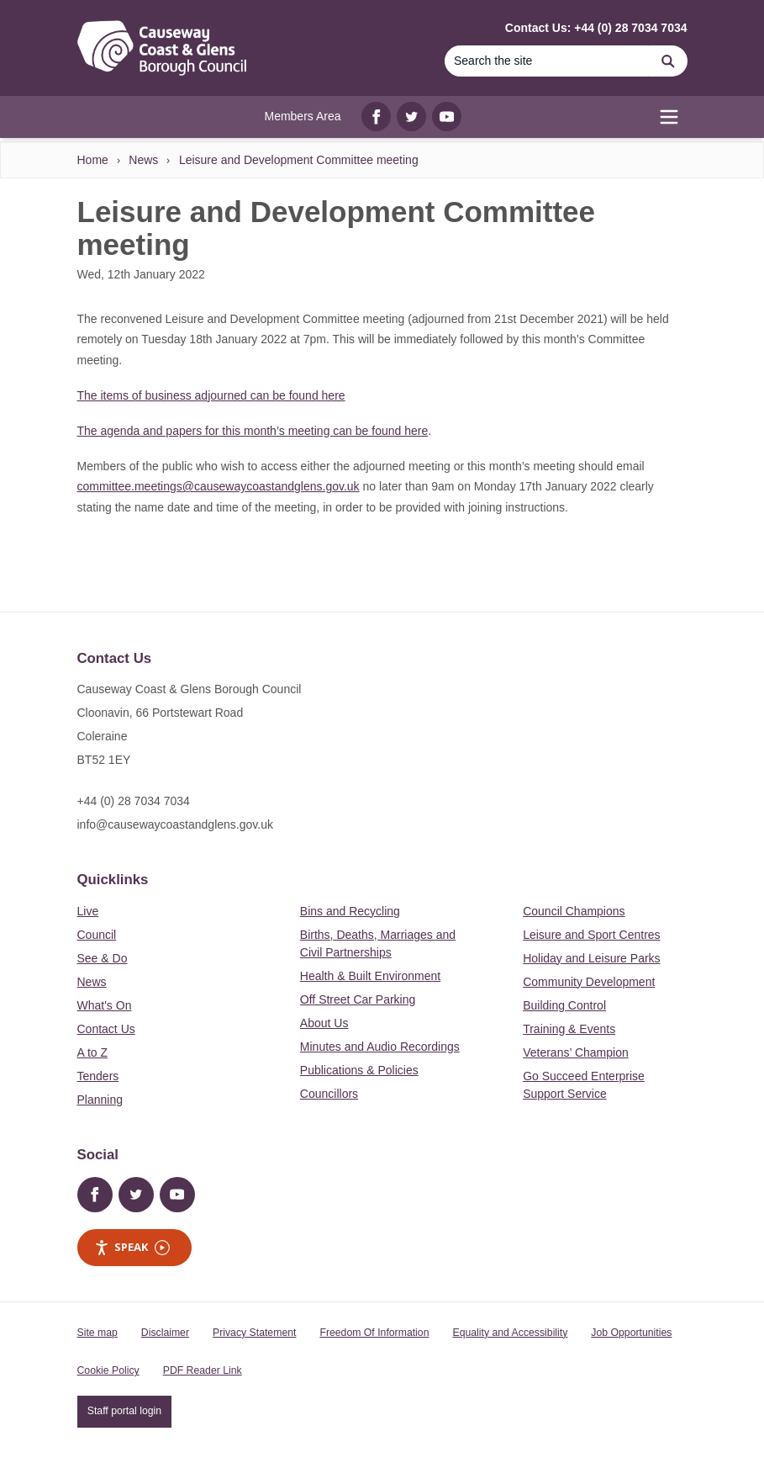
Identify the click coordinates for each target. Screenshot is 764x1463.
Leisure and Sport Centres (591, 934)
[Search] (547, 61)
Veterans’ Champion (576, 1052)
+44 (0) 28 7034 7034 (133, 801)
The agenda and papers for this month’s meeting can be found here (253, 430)
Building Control (564, 1005)
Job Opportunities (631, 1332)
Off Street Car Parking (357, 999)
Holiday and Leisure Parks (591, 958)
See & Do (102, 958)
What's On (104, 1005)
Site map (97, 1332)
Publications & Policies (359, 1070)
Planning (100, 1099)
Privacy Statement (254, 1332)
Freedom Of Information (374, 1332)
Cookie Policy (108, 1370)
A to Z (92, 1052)
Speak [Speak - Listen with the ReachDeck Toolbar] (132, 1247)
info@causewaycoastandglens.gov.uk (175, 824)
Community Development (589, 982)
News (143, 160)
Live (88, 911)
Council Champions (573, 911)
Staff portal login (124, 1411)
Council (97, 934)
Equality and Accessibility (509, 1332)
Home (92, 160)
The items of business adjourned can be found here (211, 395)
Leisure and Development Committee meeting (299, 160)
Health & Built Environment (370, 976)
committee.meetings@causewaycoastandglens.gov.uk (218, 486)
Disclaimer (165, 1332)
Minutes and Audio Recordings (380, 1046)
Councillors (329, 1093)
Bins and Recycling (350, 911)
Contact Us (106, 1029)
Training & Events (569, 1029)
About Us (324, 1023)
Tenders (98, 1076)
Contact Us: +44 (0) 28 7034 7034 (596, 27)
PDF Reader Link (202, 1370)
